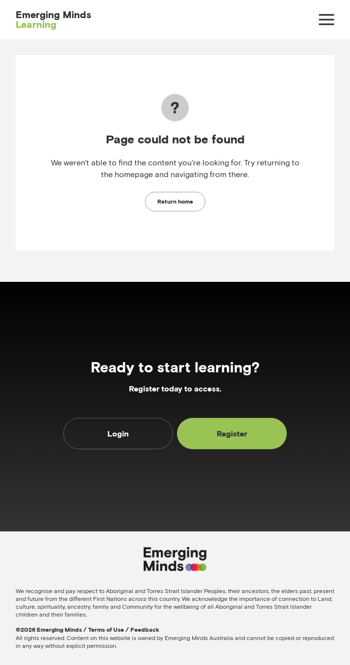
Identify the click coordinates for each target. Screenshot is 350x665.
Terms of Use (106, 629)
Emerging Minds (53, 19)
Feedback (144, 629)
